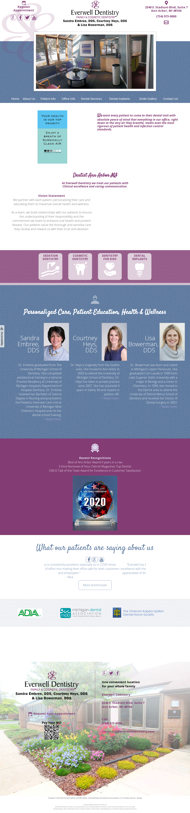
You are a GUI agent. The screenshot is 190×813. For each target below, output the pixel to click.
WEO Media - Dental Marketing (89, 798)
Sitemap (139, 798)
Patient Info (48, 98)
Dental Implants (119, 98)
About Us (29, 98)
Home (15, 98)
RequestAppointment (23, 8)
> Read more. (52, 419)
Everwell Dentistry (70, 798)
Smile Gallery (148, 98)
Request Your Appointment (54, 714)
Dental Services (91, 98)
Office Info (68, 98)
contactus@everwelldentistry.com (128, 731)
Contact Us (170, 98)
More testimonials (95, 585)
